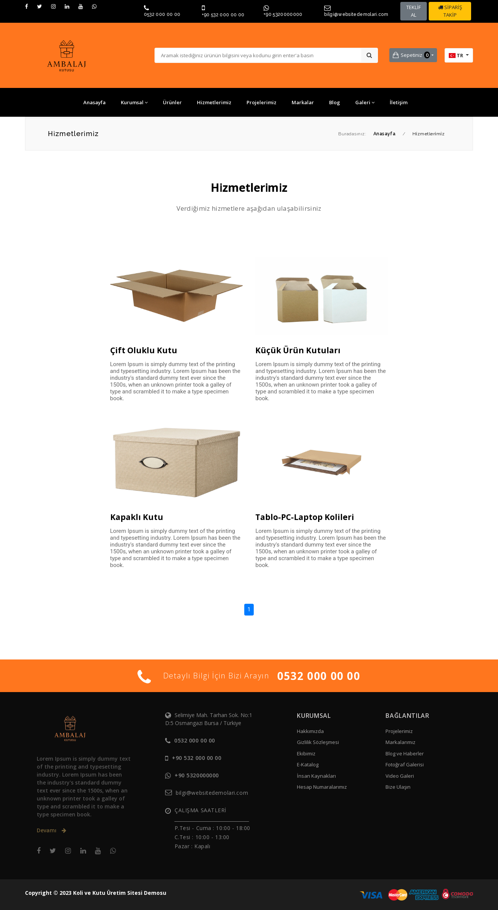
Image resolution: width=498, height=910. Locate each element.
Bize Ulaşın (398, 786)
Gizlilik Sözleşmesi (318, 742)
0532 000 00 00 (162, 14)
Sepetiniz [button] (411, 55)
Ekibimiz (306, 753)
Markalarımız (400, 742)
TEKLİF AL (413, 11)
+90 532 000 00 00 (223, 14)
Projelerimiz (399, 731)
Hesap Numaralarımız (322, 786)
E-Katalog (307, 764)
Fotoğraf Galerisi (405, 764)
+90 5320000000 (283, 14)
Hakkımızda (310, 731)
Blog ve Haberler (405, 753)
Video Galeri (400, 775)
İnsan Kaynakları (316, 775)
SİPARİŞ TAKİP (450, 11)
